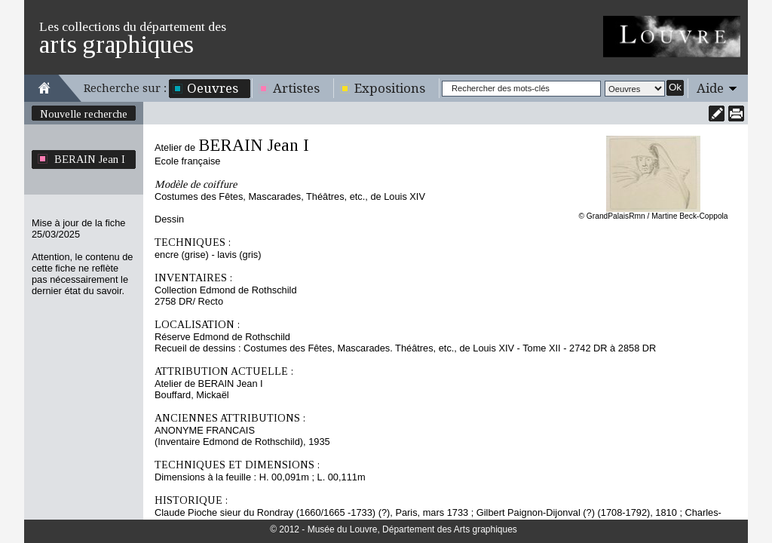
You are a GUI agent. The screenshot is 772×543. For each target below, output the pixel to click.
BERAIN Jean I (89, 159)
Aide (710, 88)
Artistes (296, 88)
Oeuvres (212, 88)
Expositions (389, 88)
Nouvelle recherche (83, 114)
